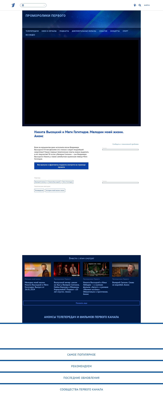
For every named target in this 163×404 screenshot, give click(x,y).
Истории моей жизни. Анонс (55, 190)
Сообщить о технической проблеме (125, 144)
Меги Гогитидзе (67, 182)
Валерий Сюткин (40, 182)
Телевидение (39, 190)
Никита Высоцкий (54, 182)
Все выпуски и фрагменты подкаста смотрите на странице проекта (61, 166)
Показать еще (81, 303)
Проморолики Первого (46, 15)
